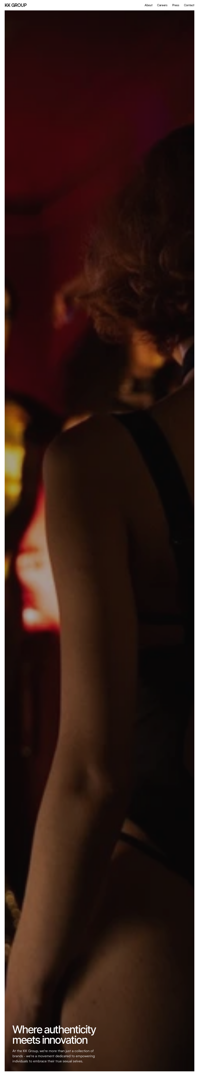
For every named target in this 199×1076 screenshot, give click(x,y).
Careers (162, 5)
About (148, 5)
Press (175, 5)
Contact (189, 5)
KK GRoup (16, 5)
